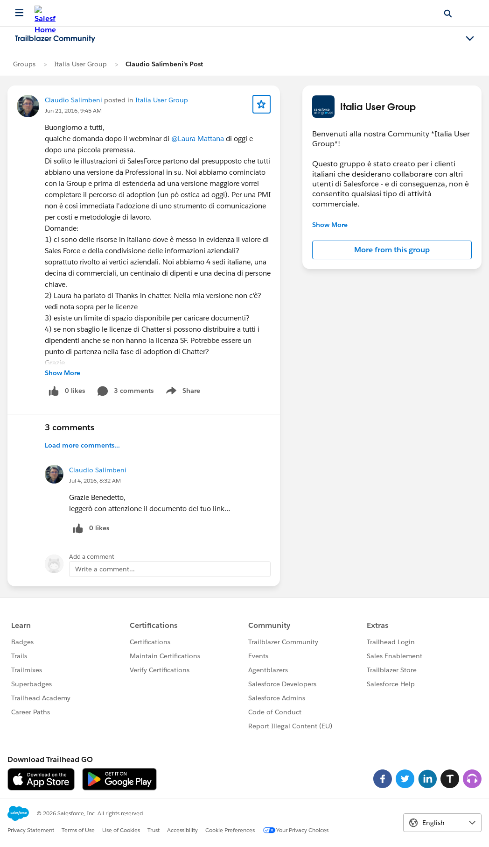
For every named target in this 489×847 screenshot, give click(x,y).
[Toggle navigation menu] (470, 38)
